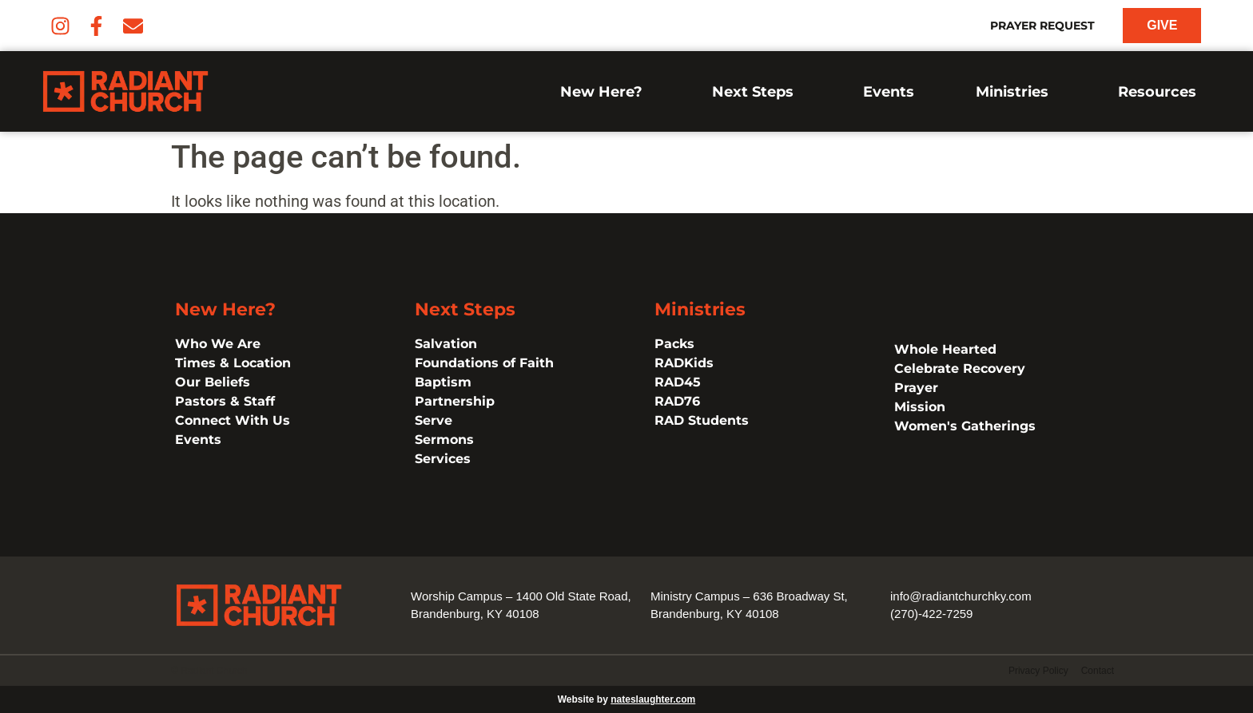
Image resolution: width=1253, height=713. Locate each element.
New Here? (605, 92)
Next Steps (757, 92)
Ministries (1016, 92)
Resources (1161, 92)
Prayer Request (1042, 25)
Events (888, 92)
